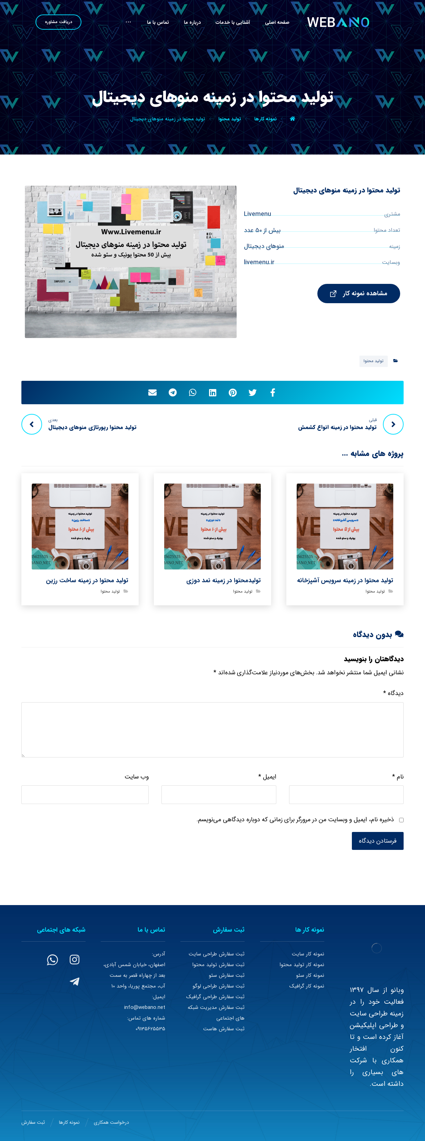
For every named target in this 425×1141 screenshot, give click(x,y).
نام (398, 777)
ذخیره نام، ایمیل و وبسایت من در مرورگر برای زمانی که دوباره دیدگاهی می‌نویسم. (295, 819)
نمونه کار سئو (310, 975)
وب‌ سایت (137, 777)
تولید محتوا (374, 361)
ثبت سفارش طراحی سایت (217, 954)
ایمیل (267, 777)
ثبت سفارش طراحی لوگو (218, 986)
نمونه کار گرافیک (306, 986)
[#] (74, 960)
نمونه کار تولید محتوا (301, 965)
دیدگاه (393, 693)
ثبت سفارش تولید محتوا (218, 965)
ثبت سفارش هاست (224, 1029)
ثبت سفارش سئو (227, 975)
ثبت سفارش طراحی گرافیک (215, 997)
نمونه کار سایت (308, 954)
